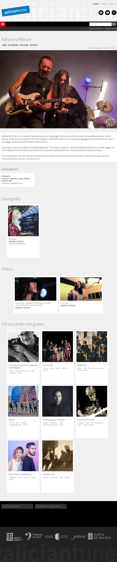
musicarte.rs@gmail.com (12, 183)
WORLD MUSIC (83, 370)
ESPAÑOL (104, 4)
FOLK (112, 48)
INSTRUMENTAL (15, 425)
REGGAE (98, 48)
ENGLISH (112, 4)
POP (32, 371)
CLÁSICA (81, 423)
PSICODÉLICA (93, 368)
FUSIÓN (24, 423)
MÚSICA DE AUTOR (22, 371)
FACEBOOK (13, 45)
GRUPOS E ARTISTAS (96, 29)
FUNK (106, 48)
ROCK (90, 48)
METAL (64, 368)
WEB (4, 45)
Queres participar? (12, 506)
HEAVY (58, 368)
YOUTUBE (23, 45)
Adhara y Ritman (16, 40)
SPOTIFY (34, 45)
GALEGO (96, 4)
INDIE (33, 477)
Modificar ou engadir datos (49, 506)
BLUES (45, 423)
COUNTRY (53, 423)
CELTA (45, 368)
